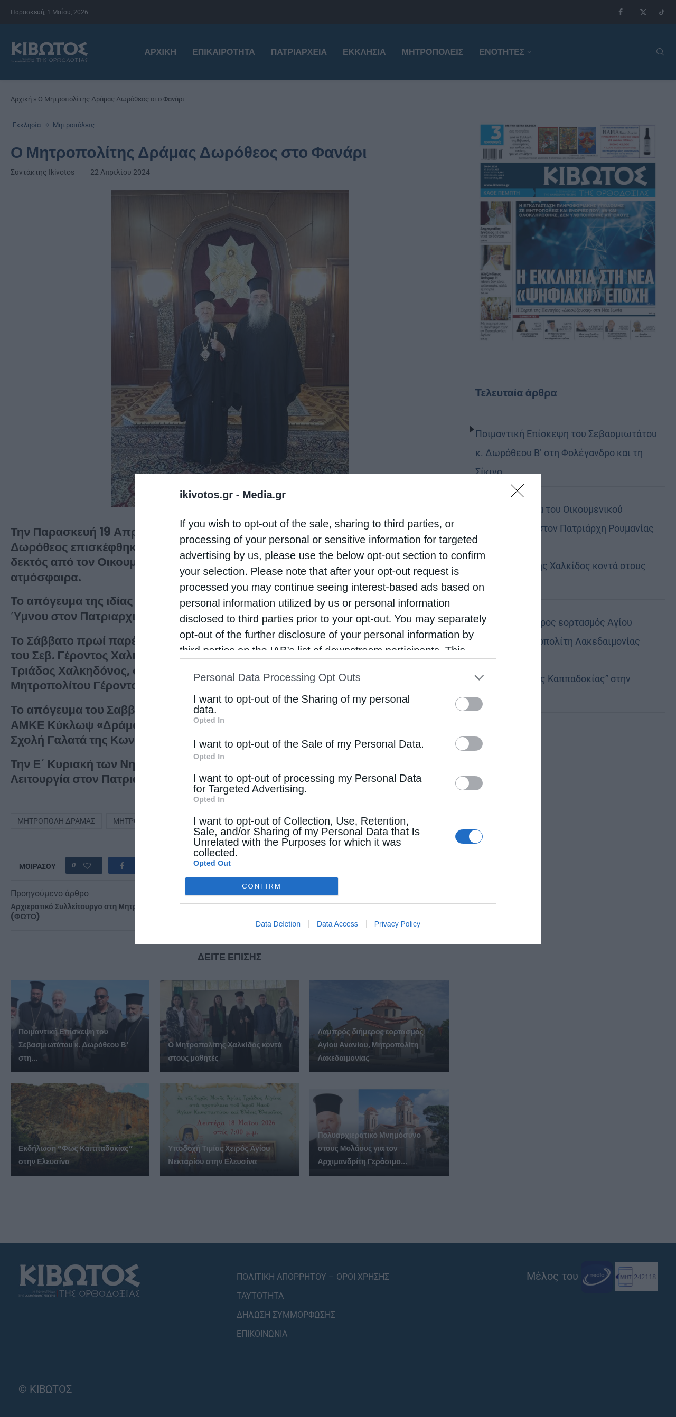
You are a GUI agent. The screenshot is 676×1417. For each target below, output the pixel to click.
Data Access (337, 924)
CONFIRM (261, 886)
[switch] (469, 704)
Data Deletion (278, 924)
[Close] (521, 494)
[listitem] (338, 677)
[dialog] (338, 709)
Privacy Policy (397, 924)
